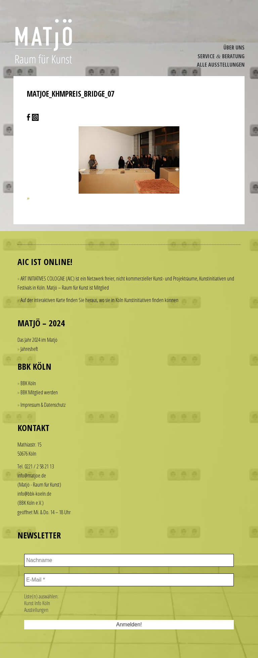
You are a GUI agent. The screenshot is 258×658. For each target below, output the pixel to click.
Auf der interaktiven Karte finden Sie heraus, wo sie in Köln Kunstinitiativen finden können (99, 300)
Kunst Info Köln (37, 603)
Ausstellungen (36, 609)
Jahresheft (29, 349)
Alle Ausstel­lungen (221, 64)
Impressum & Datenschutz (43, 404)
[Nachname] (129, 560)
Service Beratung (221, 56)
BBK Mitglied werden (39, 392)
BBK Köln (28, 383)
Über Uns (234, 47)
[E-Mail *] (129, 579)
